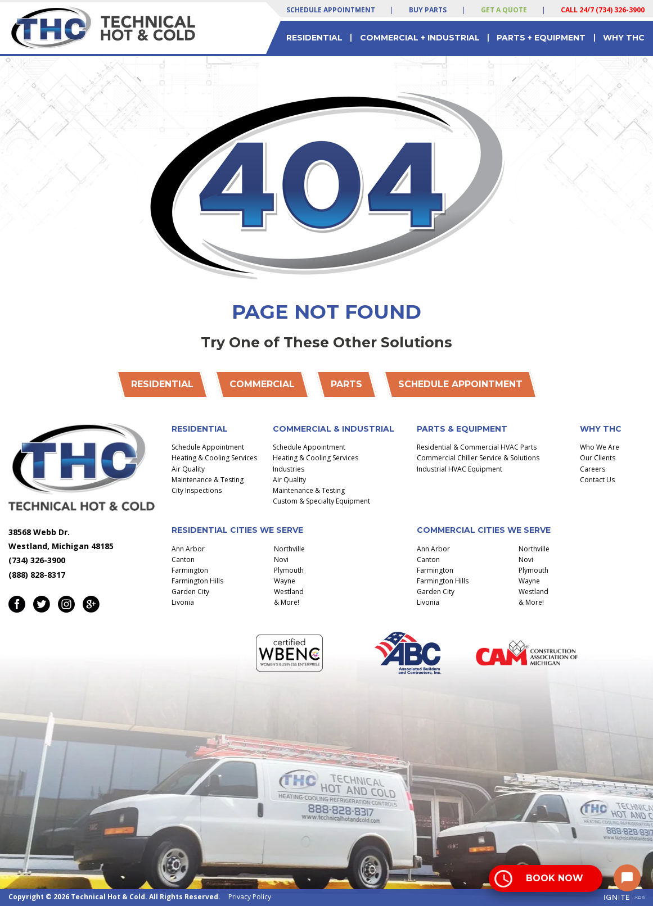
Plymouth (289, 570)
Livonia (183, 602)
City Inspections (197, 490)
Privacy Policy (249, 897)
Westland (289, 591)
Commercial (262, 384)
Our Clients (597, 458)
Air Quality (188, 469)
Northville (289, 549)
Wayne (284, 581)
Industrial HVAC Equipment (459, 469)
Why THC (624, 38)
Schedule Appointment (330, 10)
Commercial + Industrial (420, 38)
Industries (288, 469)
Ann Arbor (188, 549)
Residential (314, 38)
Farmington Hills (197, 581)
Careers (592, 469)
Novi (281, 559)
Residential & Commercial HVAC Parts (477, 447)
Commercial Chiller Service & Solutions (478, 458)
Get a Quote (504, 10)
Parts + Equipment (541, 38)
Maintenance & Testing (208, 479)
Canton (183, 559)
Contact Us (597, 479)
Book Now (554, 878)
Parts (346, 384)
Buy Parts (428, 10)
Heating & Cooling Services (214, 458)
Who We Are (599, 447)
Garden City (190, 591)
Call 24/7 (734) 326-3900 (603, 10)
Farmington (190, 570)
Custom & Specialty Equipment (321, 501)
